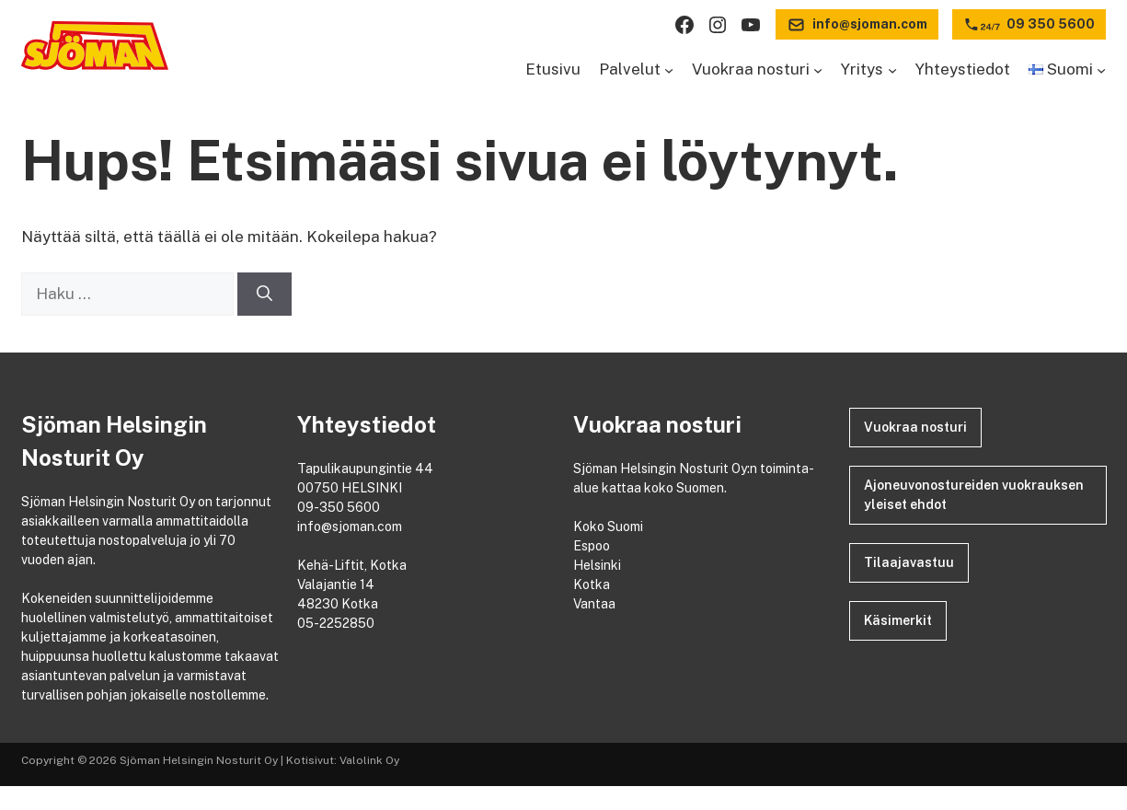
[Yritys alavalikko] (892, 70)
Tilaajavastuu (909, 562)
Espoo (593, 545)
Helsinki (598, 565)
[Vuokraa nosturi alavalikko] (817, 70)
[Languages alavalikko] (1101, 70)
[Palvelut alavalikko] (668, 70)
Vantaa (595, 603)
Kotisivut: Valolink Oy (342, 760)
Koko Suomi (611, 526)
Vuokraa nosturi (915, 427)
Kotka (593, 584)
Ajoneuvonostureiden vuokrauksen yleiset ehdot (974, 495)
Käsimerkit (898, 620)
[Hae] (264, 294)
